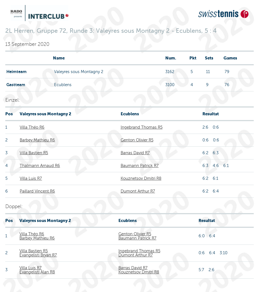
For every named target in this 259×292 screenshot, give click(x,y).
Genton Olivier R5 (137, 140)
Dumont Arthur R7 (138, 191)
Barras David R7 (135, 153)
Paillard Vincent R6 (37, 191)
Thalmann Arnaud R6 (40, 165)
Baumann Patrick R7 (140, 165)
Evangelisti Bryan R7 (38, 255)
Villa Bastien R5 (34, 153)
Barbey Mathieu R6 (37, 140)
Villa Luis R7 (31, 178)
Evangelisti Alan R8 (37, 272)
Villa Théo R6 (32, 127)
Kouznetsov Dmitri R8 (141, 178)
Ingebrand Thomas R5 (141, 127)
